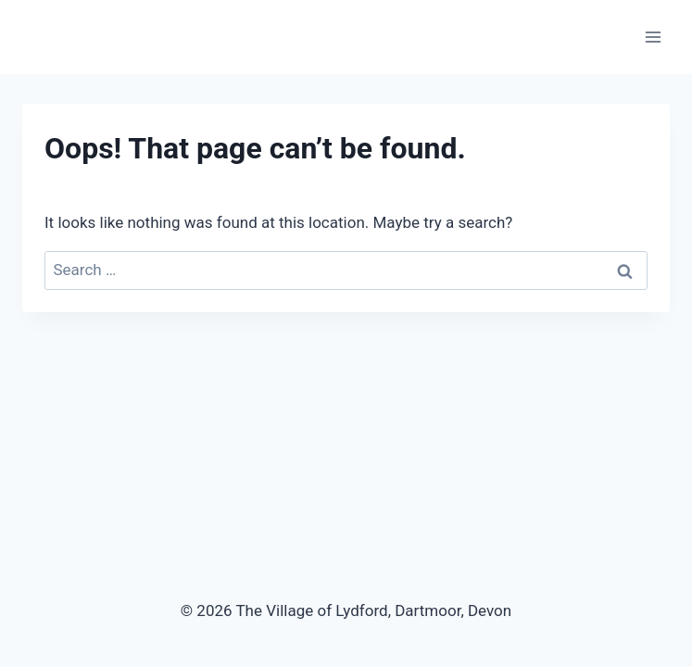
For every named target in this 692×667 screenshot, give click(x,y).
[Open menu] (652, 36)
